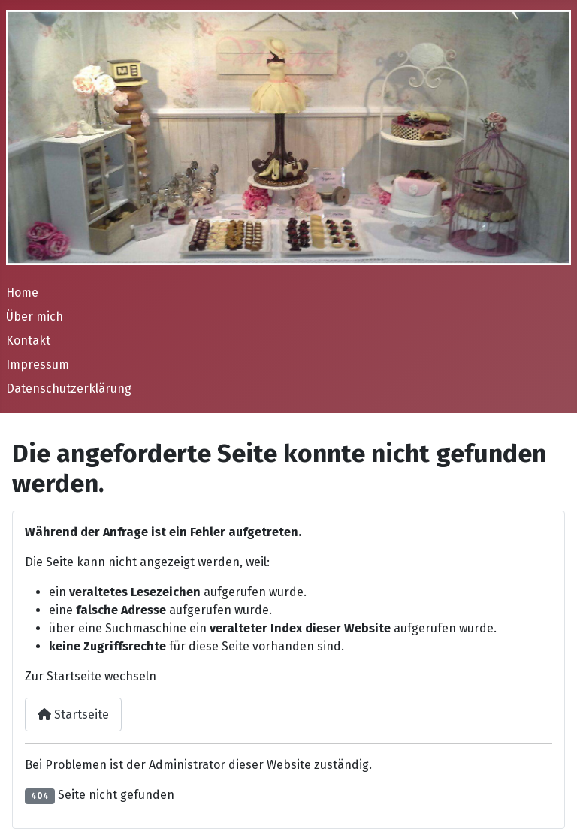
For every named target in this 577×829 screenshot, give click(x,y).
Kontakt (28, 340)
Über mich (34, 316)
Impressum (37, 364)
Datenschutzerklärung (68, 388)
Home (22, 292)
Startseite (73, 714)
